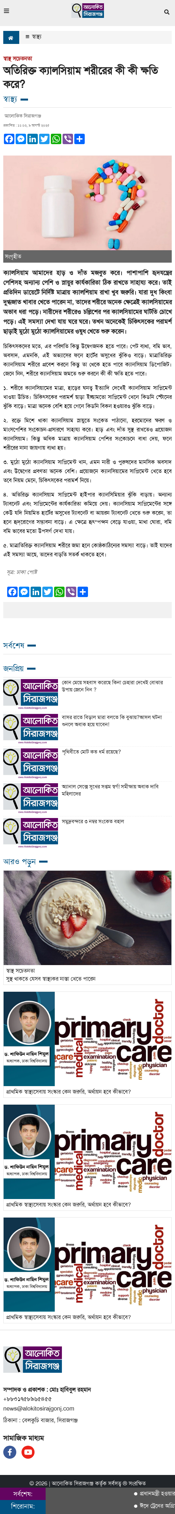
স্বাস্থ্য (33, 36)
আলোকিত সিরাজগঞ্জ (73, 1483)
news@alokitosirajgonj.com (38, 1408)
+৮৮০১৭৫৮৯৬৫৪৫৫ (27, 1399)
